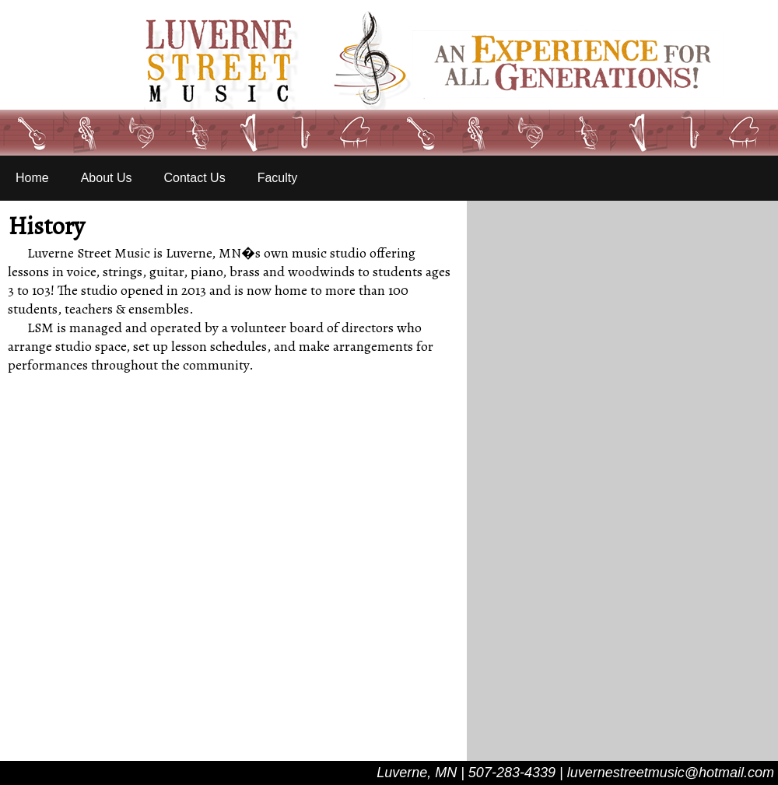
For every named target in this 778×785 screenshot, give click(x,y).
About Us (106, 177)
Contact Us (195, 177)
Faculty (278, 177)
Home (32, 177)
